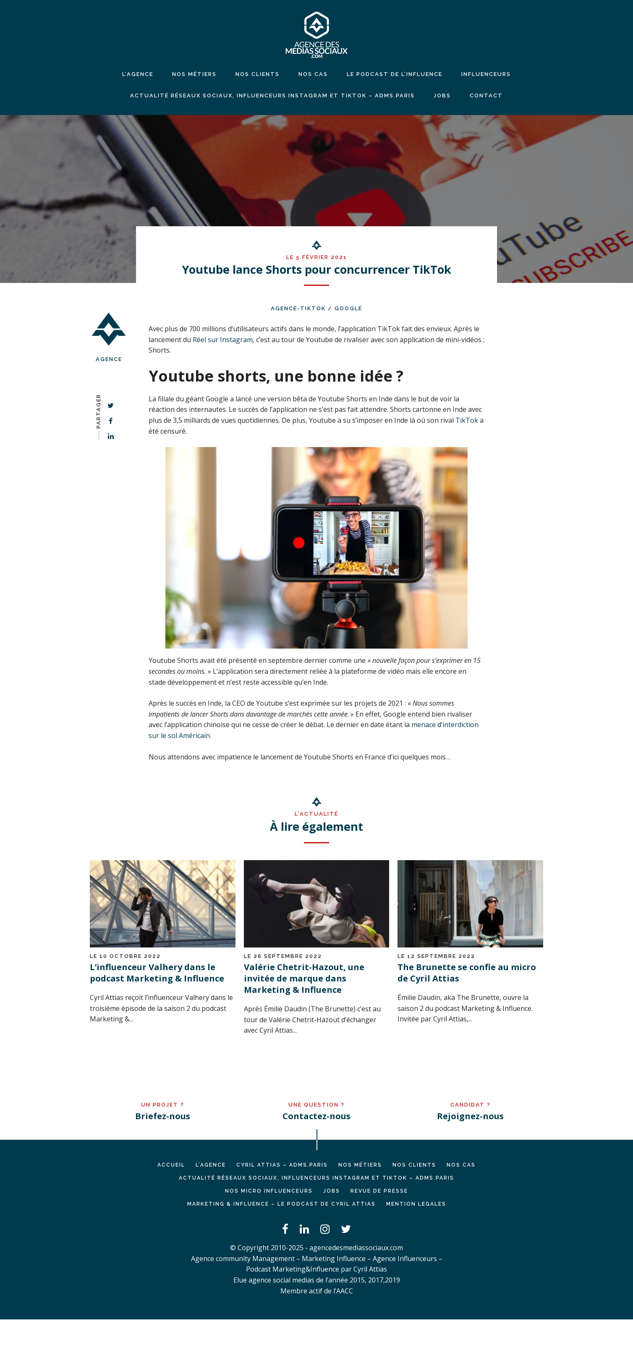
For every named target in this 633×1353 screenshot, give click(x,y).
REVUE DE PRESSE (379, 1191)
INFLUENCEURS (486, 74)
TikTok (466, 420)
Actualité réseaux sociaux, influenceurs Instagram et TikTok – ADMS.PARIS (272, 95)
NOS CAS (313, 74)
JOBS (442, 95)
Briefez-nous (162, 1116)
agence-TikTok (298, 308)
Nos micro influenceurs (269, 1191)
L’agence (137, 74)
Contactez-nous (316, 1116)
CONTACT (486, 95)
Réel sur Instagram (223, 339)
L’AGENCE (211, 1165)
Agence (109, 359)
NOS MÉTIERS (194, 74)
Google (348, 308)
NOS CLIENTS (257, 74)
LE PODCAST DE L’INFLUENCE (394, 74)
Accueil (171, 1165)
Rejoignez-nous (470, 1116)
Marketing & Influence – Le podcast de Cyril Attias (281, 1204)
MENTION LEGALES (416, 1204)
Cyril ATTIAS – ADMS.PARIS (282, 1165)
